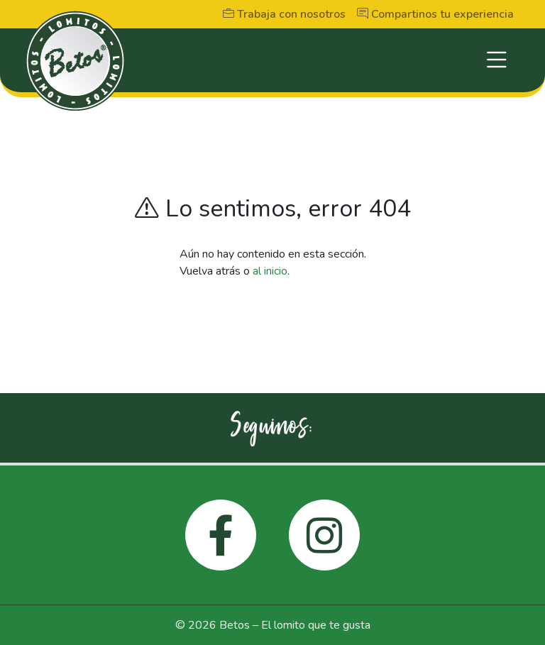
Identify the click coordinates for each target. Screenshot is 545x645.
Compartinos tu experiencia (435, 14)
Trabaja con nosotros (284, 14)
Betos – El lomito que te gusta (294, 625)
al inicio (270, 271)
